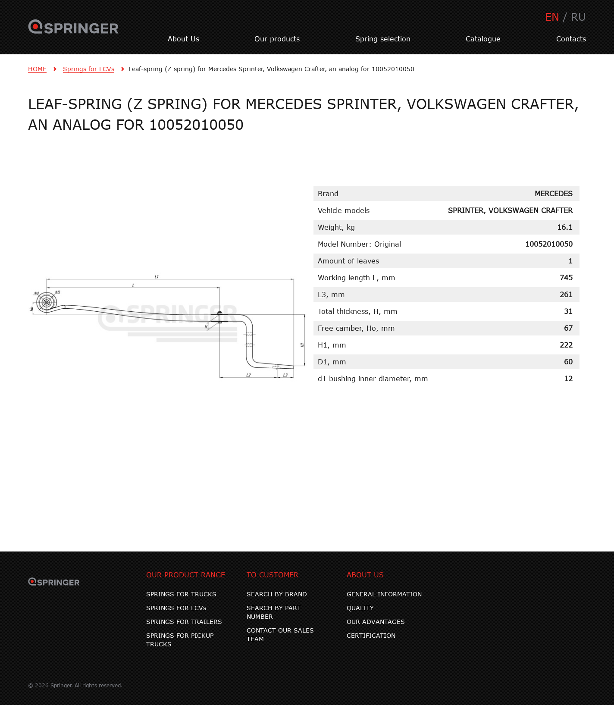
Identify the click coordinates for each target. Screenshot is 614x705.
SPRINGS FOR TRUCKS (181, 594)
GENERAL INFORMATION (384, 594)
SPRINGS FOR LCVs (176, 607)
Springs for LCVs (88, 68)
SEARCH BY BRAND (277, 594)
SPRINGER (73, 31)
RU (578, 16)
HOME (37, 68)
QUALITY (360, 607)
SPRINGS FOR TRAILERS (184, 621)
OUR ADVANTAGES (376, 621)
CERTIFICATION (371, 635)
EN (552, 16)
